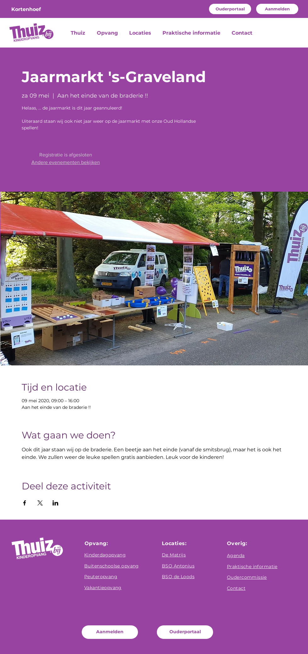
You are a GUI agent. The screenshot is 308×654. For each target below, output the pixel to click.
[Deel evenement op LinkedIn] (55, 502)
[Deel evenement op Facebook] (25, 502)
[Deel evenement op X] (40, 502)
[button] (108, 33)
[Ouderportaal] (230, 9)
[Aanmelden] (277, 9)
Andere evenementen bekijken (65, 162)
